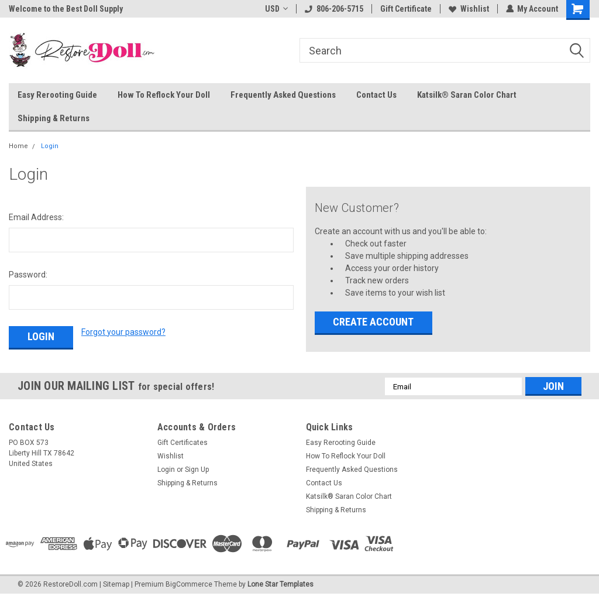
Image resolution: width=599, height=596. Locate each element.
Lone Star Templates (280, 584)
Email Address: (36, 217)
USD (275, 8)
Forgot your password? (123, 332)
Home (18, 146)
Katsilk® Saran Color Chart (467, 95)
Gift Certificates (182, 443)
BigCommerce (189, 584)
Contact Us (376, 95)
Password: (28, 274)
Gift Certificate (405, 8)
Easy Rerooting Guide (57, 95)
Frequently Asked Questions (283, 95)
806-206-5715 (333, 8)
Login (49, 146)
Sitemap (116, 584)
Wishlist (468, 8)
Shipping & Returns (53, 118)
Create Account (373, 322)
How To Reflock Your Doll (164, 95)
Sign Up (197, 469)
